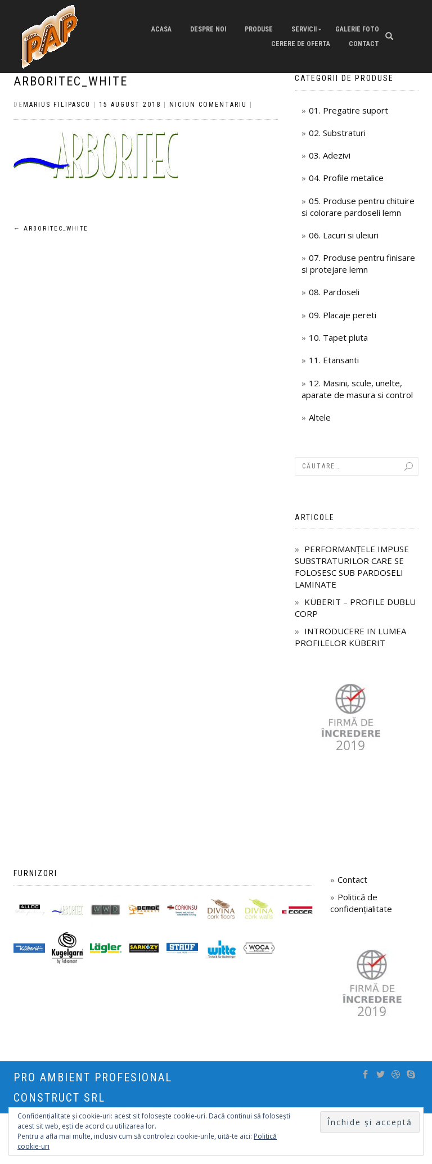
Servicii (304, 29)
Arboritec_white (71, 81)
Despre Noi (208, 29)
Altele (320, 417)
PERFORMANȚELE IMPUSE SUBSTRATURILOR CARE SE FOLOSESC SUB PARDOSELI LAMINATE (352, 566)
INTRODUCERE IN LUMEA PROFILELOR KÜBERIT (350, 636)
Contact (364, 44)
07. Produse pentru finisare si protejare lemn (358, 263)
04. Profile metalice (346, 177)
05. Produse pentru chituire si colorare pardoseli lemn (358, 206)
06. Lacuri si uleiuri (344, 235)
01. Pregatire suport (348, 110)
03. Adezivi (329, 155)
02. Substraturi (337, 132)
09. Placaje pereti (342, 315)
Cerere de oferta (300, 44)
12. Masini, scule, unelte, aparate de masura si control (357, 388)
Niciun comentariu (208, 105)
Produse (259, 29)
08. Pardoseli (334, 291)
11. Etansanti (334, 360)
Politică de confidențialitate (361, 902)
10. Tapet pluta (338, 337)
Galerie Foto (357, 29)
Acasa (161, 29)
